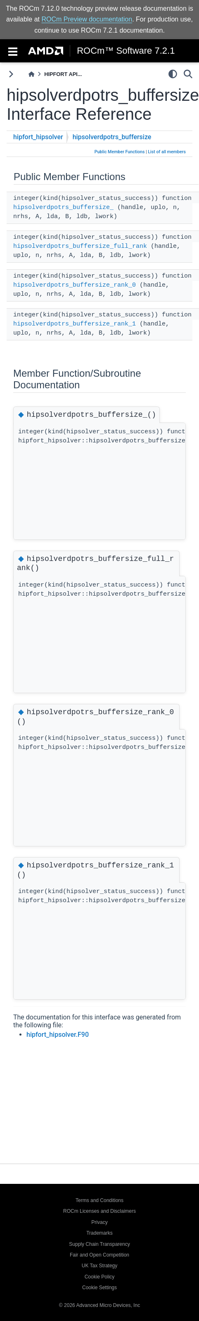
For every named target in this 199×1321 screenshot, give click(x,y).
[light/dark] (172, 74)
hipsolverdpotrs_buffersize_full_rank (80, 246)
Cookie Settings (99, 1287)
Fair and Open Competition (99, 1255)
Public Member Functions (120, 151)
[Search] (188, 74)
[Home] (31, 74)
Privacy (99, 1222)
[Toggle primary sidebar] (11, 74)
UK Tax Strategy (99, 1266)
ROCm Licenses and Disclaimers (99, 1211)
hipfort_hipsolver (38, 137)
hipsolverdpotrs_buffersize (112, 137)
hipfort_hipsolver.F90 (57, 1034)
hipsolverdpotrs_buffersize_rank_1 (74, 324)
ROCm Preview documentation (87, 19)
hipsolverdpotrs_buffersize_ (63, 207)
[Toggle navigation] (12, 51)
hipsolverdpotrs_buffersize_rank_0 (74, 285)
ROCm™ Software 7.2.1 (126, 51)
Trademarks (99, 1233)
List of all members (167, 151)
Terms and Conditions (99, 1200)
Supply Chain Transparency (99, 1244)
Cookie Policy (100, 1277)
